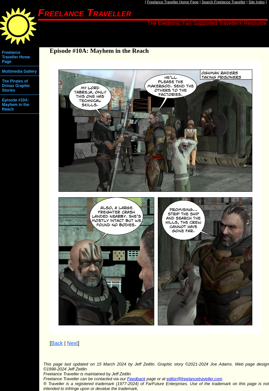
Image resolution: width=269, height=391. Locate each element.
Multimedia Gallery (19, 71)
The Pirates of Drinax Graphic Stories (16, 86)
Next (72, 343)
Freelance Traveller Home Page (173, 2)
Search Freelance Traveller (223, 2)
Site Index (256, 2)
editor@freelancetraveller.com (194, 378)
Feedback (136, 378)
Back (57, 343)
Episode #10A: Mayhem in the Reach (15, 105)
